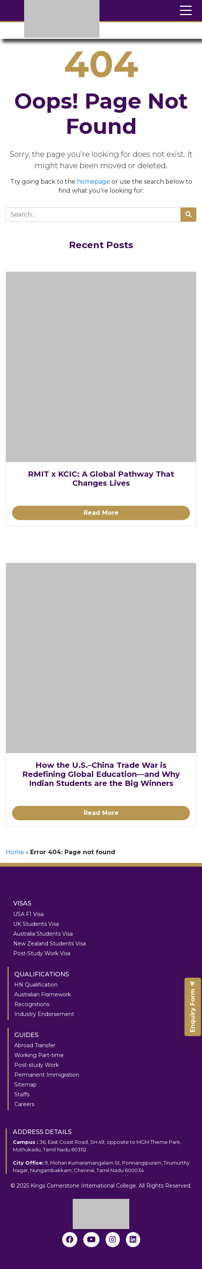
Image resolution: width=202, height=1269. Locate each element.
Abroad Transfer (34, 1045)
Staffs (21, 1094)
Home (15, 852)
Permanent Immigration (46, 1074)
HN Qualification (36, 984)
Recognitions (31, 1004)
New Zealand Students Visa (49, 943)
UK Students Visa (36, 924)
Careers (24, 1104)
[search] (188, 214)
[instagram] (113, 1239)
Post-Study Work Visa (41, 953)
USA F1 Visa (28, 914)
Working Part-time (39, 1055)
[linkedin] (133, 1239)
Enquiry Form (192, 1007)
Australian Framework (42, 994)
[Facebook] (69, 1239)
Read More (101, 512)
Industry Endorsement (44, 1014)
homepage (93, 181)
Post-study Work (36, 1065)
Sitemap (25, 1084)
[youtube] (91, 1239)
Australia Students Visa (43, 933)
